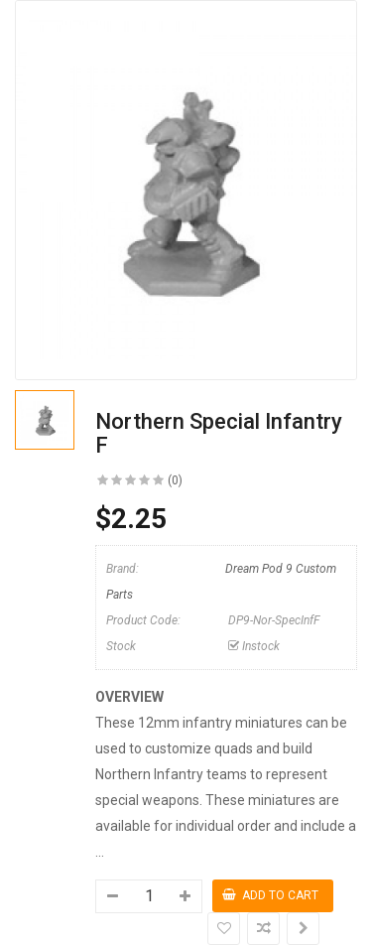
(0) (175, 480)
